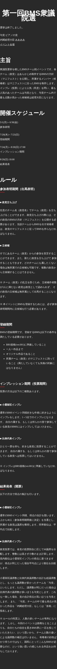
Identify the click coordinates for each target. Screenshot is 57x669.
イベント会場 (7, 44)
